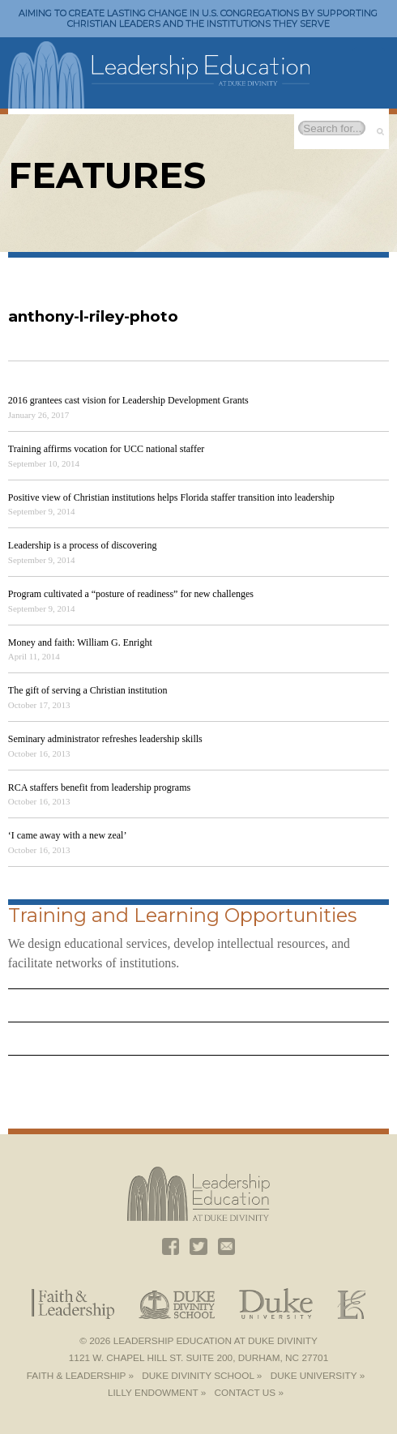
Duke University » (318, 1375)
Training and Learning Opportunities (182, 915)
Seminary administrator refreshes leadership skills (105, 739)
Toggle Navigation (368, 62)
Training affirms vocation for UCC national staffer (106, 449)
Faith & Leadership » (80, 1375)
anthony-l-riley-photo (93, 316)
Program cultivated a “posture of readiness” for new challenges (131, 594)
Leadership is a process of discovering (82, 545)
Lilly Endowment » (157, 1392)
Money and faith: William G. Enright (80, 642)
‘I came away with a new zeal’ (67, 835)
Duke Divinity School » (202, 1375)
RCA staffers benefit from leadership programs (99, 787)
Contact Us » (249, 1392)
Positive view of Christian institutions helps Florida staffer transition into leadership (171, 497)
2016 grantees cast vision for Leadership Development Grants (128, 400)
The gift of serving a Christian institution (88, 690)
